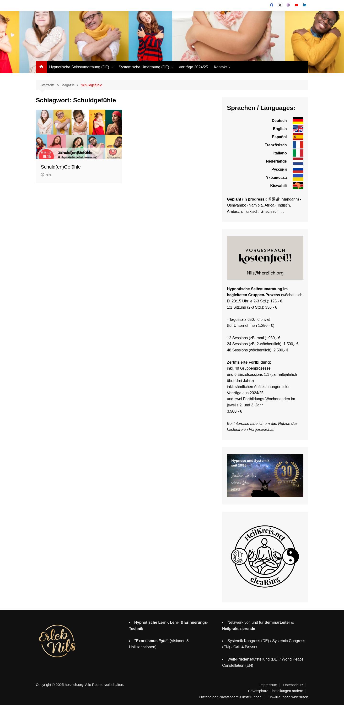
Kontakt (220, 67)
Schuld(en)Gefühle (61, 166)
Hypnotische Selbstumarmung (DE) (79, 67)
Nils (46, 175)
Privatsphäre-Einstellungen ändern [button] (275, 691)
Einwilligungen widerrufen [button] (288, 697)
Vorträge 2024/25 (193, 67)
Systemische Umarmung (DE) (144, 67)
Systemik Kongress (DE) (248, 641)
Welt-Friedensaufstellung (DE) (253, 659)
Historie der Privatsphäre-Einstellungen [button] (230, 697)
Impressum (268, 685)
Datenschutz (293, 685)
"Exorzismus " (151, 641)
